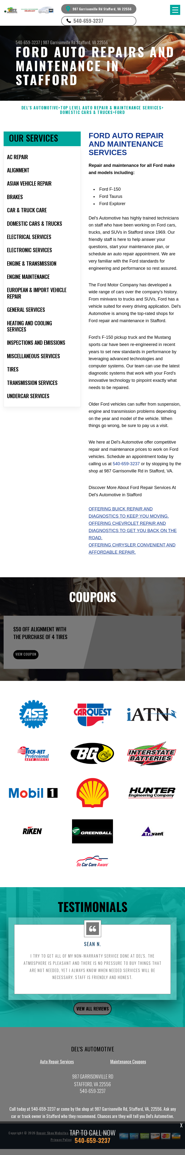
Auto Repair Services (57, 1081)
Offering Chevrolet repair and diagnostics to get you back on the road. (133, 530)
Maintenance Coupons (128, 1081)
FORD (120, 112)
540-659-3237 (88, 21)
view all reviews (92, 1029)
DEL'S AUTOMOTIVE (40, 108)
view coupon (40, 671)
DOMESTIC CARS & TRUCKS (86, 112)
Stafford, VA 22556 (92, 42)
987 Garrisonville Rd (59, 42)
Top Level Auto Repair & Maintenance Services (110, 108)
